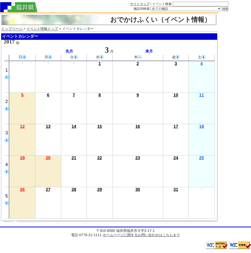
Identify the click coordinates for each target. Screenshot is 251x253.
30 (137, 189)
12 (22, 126)
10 (175, 95)
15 (99, 126)
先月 (69, 51)
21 (74, 158)
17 (175, 126)
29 (99, 189)
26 (22, 189)
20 (48, 158)
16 (137, 126)
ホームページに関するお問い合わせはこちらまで (141, 235)
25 (201, 158)
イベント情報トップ (42, 29)
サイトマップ (140, 4)
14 (74, 126)
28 (74, 189)
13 (48, 126)
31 (175, 189)
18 (201, 126)
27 (48, 189)
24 (175, 158)
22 (99, 158)
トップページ (12, 29)
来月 (149, 51)
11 (201, 95)
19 (22, 158)
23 (137, 158)
